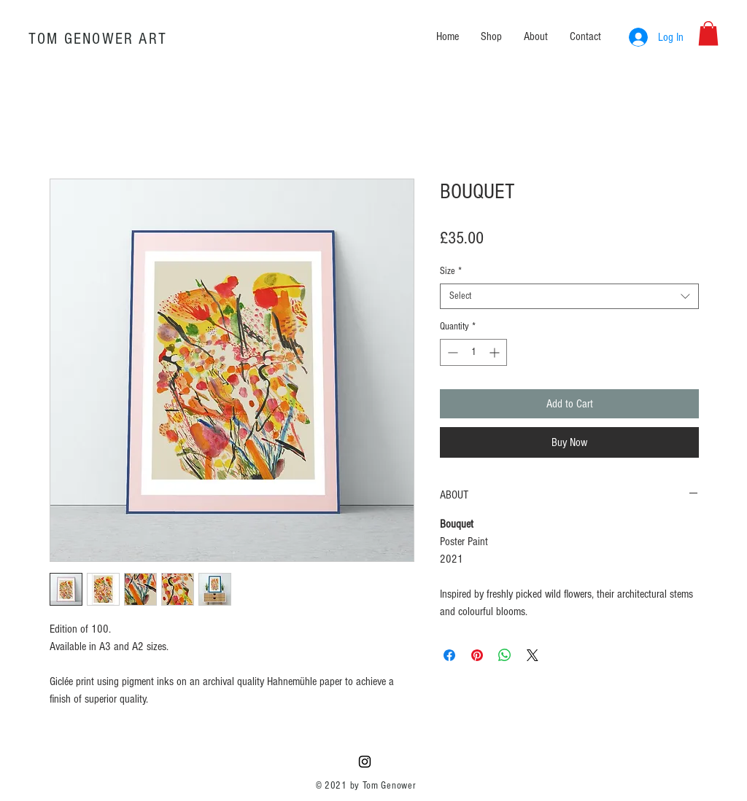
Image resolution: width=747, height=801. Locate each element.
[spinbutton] (473, 352)
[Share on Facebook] (449, 655)
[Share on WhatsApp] (505, 655)
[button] (708, 33)
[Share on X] (532, 655)
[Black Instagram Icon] (365, 762)
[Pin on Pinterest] (477, 655)
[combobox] (569, 296)
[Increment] (496, 352)
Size (451, 271)
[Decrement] (451, 352)
